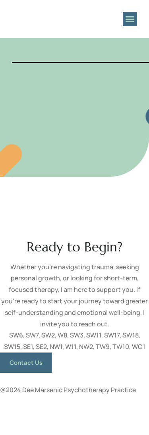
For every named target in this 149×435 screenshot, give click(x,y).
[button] (130, 19)
